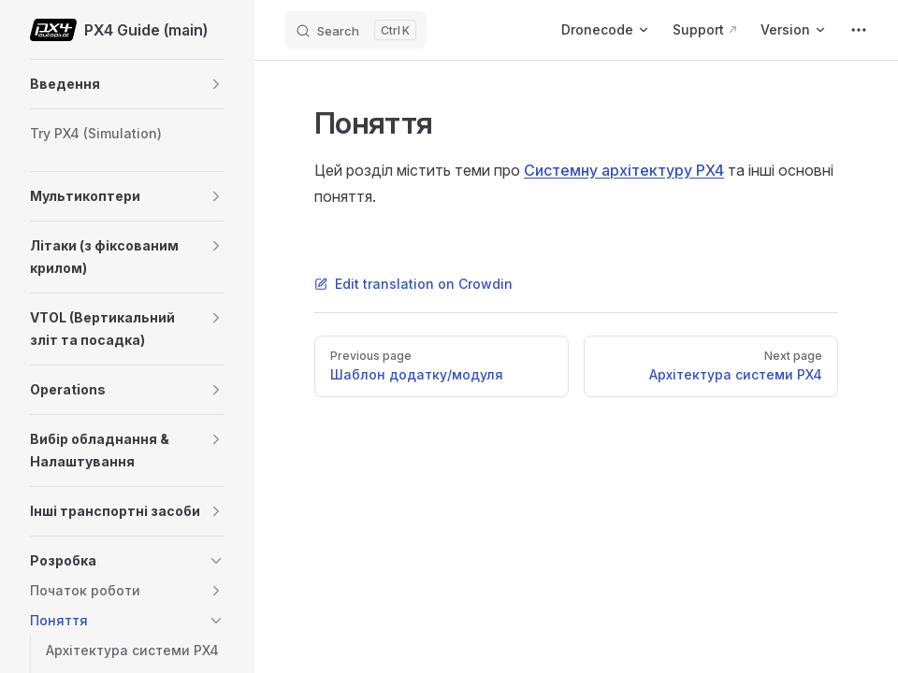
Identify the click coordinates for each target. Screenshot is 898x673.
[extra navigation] (858, 30)
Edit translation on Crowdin (413, 284)
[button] (216, 84)
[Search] (355, 30)
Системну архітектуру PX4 (624, 170)
